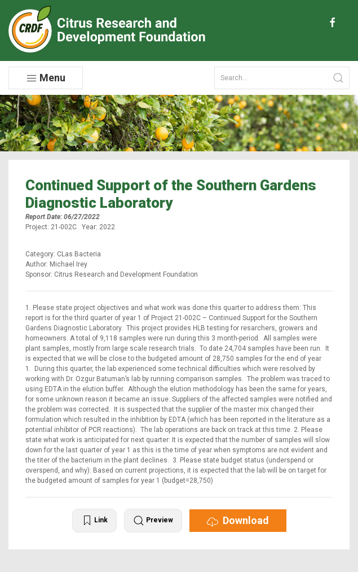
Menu (45, 78)
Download (238, 520)
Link (94, 520)
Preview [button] (153, 520)
